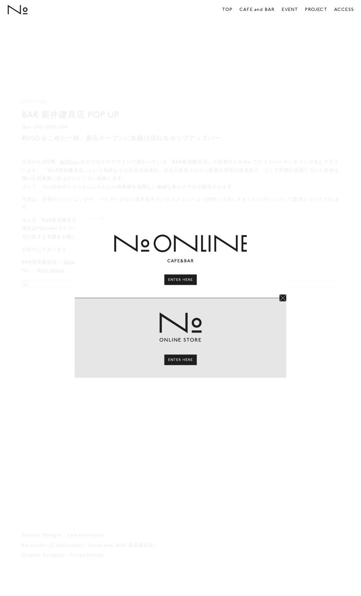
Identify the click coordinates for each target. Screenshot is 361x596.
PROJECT (316, 9)
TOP (227, 9)
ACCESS (344, 9)
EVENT (290, 9)
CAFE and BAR (257, 9)
